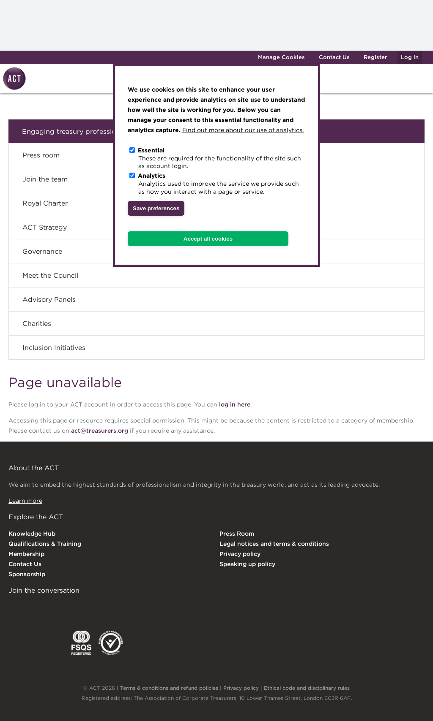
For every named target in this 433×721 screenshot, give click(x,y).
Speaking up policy (247, 564)
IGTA (52, 643)
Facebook (83, 608)
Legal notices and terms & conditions (274, 544)
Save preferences (156, 208)
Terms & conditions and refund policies (169, 688)
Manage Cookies (281, 57)
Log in (410, 57)
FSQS (81, 643)
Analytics (151, 175)
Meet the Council (50, 275)
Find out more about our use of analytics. (243, 130)
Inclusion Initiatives (53, 347)
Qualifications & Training (44, 544)
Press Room (236, 533)
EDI (110, 643)
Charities (36, 323)
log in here (234, 404)
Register (375, 57)
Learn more (25, 500)
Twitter (49, 608)
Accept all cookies (208, 239)
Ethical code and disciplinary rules (307, 688)
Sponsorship (26, 574)
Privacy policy (239, 554)
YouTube (117, 608)
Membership (26, 554)
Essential (151, 150)
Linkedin (14, 608)
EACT (20, 643)
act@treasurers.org (99, 430)
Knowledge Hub (31, 533)
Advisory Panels (49, 299)
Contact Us (334, 57)
